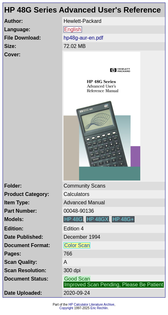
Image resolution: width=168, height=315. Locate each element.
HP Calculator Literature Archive (91, 304)
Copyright (66, 308)
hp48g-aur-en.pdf (83, 38)
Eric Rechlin (99, 308)
